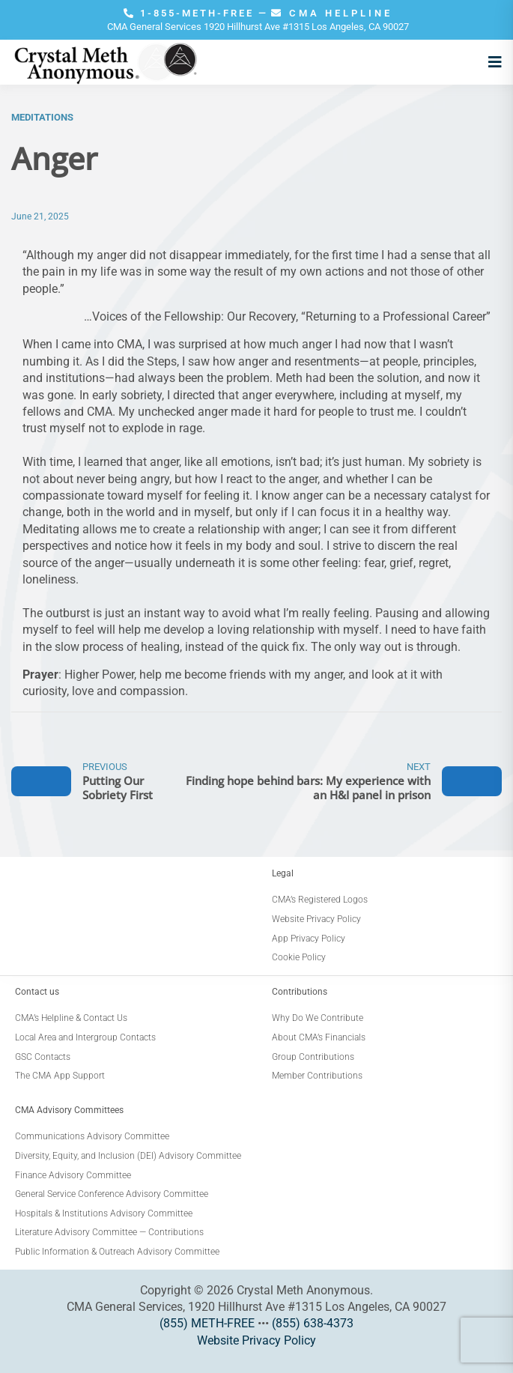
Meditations (42, 117)
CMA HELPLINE (331, 13)
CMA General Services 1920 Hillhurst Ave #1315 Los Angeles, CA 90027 (258, 26)
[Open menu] (491, 62)
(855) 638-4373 (312, 1323)
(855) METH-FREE (207, 1323)
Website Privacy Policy (256, 1340)
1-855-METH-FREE (191, 13)
